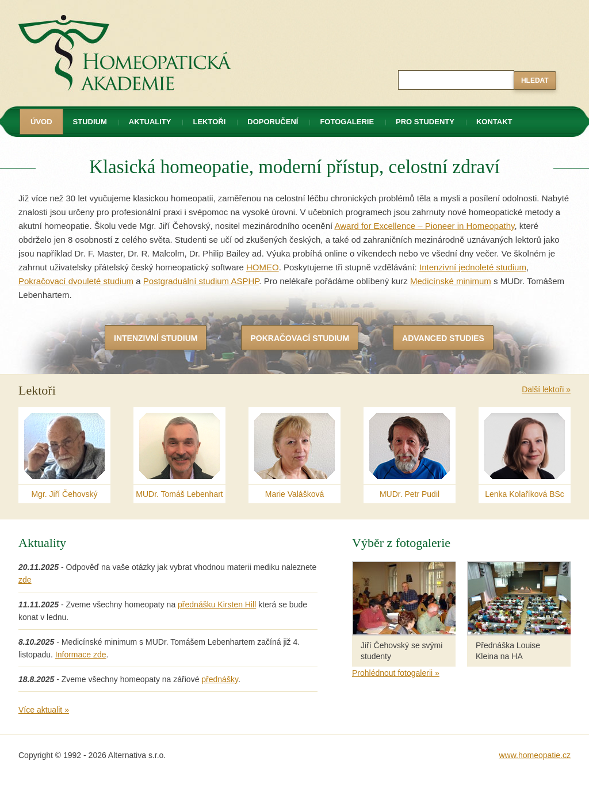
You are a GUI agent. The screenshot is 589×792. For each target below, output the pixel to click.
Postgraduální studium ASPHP (201, 281)
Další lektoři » (546, 389)
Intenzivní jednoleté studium (472, 267)
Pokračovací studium (299, 338)
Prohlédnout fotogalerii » (395, 673)
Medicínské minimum (450, 281)
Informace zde (80, 654)
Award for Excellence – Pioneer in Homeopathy (424, 226)
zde (25, 579)
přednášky (219, 679)
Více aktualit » (43, 709)
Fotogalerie (347, 121)
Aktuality (150, 121)
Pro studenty (425, 121)
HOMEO (262, 267)
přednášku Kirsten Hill (217, 604)
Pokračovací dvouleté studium (75, 281)
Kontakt (494, 121)
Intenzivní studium (155, 338)
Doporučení (272, 121)
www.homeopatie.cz (535, 755)
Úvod (41, 121)
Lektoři (209, 121)
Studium (90, 121)
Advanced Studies (443, 338)
